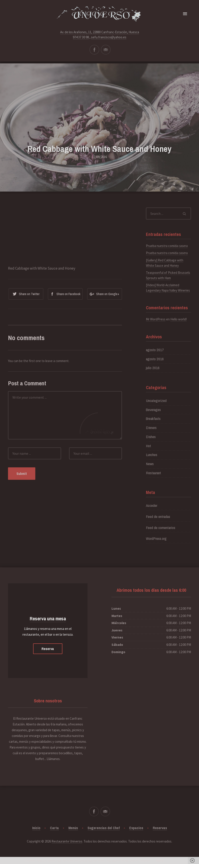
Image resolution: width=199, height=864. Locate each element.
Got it (160, 860)
